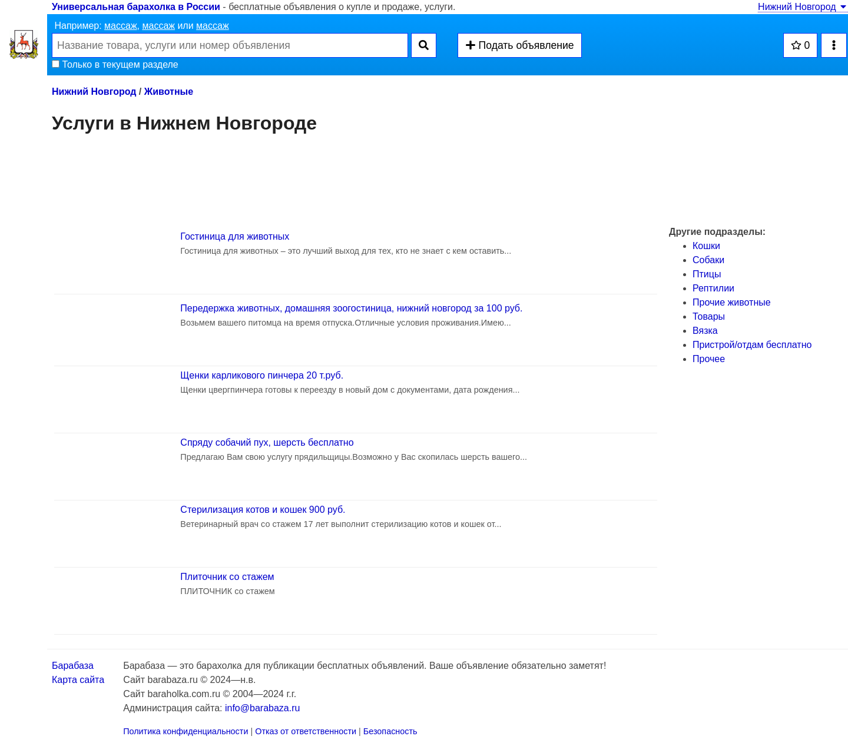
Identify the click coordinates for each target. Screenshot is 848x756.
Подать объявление (519, 45)
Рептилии (713, 288)
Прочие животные (732, 302)
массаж (120, 26)
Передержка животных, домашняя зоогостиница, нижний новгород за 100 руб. (351, 308)
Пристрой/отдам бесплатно (752, 345)
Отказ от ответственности (305, 731)
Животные (168, 92)
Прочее (709, 359)
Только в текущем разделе (115, 64)
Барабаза (73, 666)
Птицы (707, 274)
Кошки (706, 246)
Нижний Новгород (803, 7)
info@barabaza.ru (262, 708)
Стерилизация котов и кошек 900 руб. (262, 510)
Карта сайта (78, 680)
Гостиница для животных (234, 236)
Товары (709, 316)
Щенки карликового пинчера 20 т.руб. (261, 375)
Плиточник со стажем (227, 577)
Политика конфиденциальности (185, 731)
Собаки (708, 260)
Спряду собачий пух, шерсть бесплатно (266, 442)
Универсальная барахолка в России (136, 7)
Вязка (705, 331)
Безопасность (390, 731)
